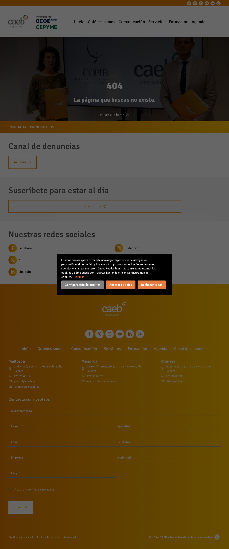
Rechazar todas (151, 285)
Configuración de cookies (82, 285)
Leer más (78, 277)
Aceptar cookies (120, 285)
